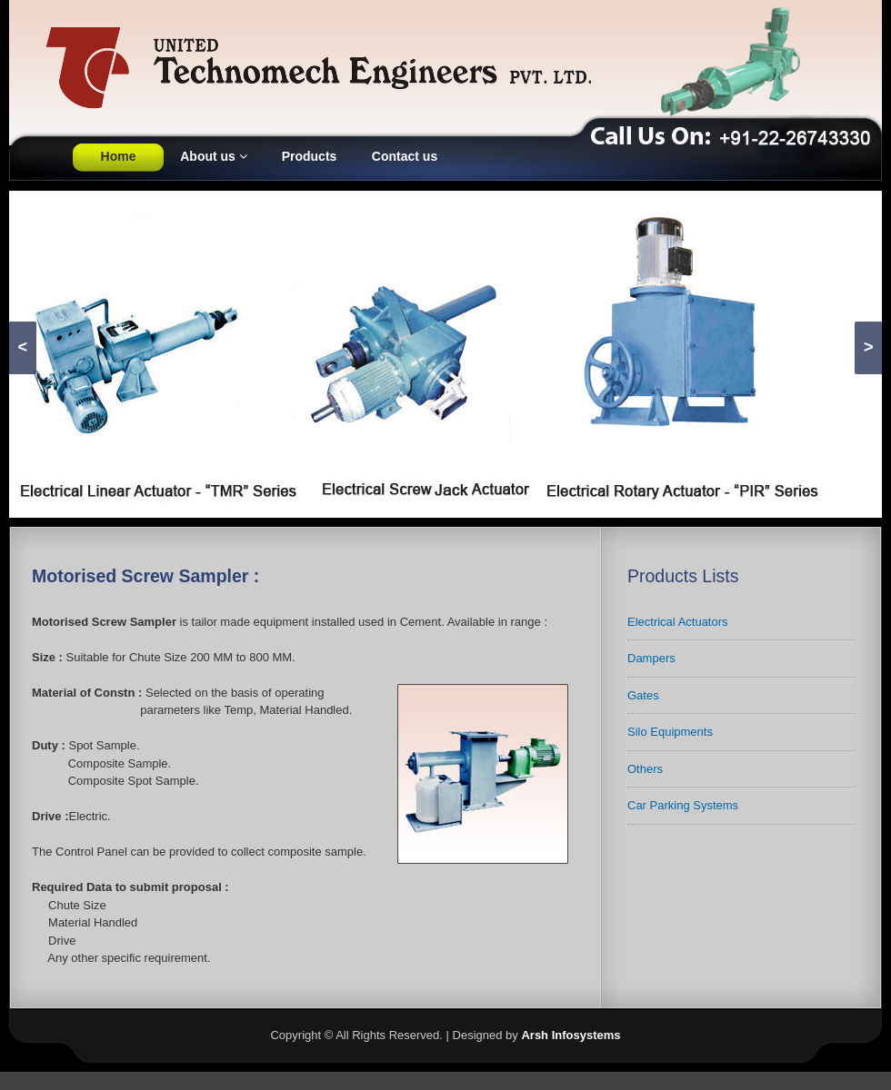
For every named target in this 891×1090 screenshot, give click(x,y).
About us (213, 156)
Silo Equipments (670, 731)
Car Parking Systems (682, 805)
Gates (643, 695)
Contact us (404, 156)
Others (645, 769)
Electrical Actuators (677, 622)
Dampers (651, 658)
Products (309, 156)
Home (118, 156)
